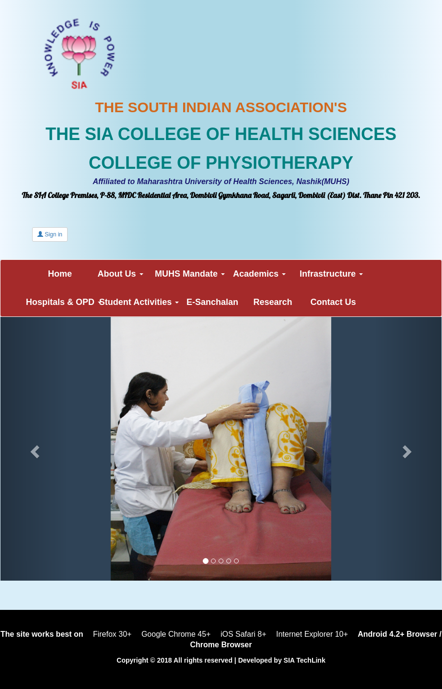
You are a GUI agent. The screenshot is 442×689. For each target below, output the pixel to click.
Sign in (49, 234)
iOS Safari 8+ (244, 634)
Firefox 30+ (112, 634)
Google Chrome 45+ (176, 634)
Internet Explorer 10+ (312, 634)
